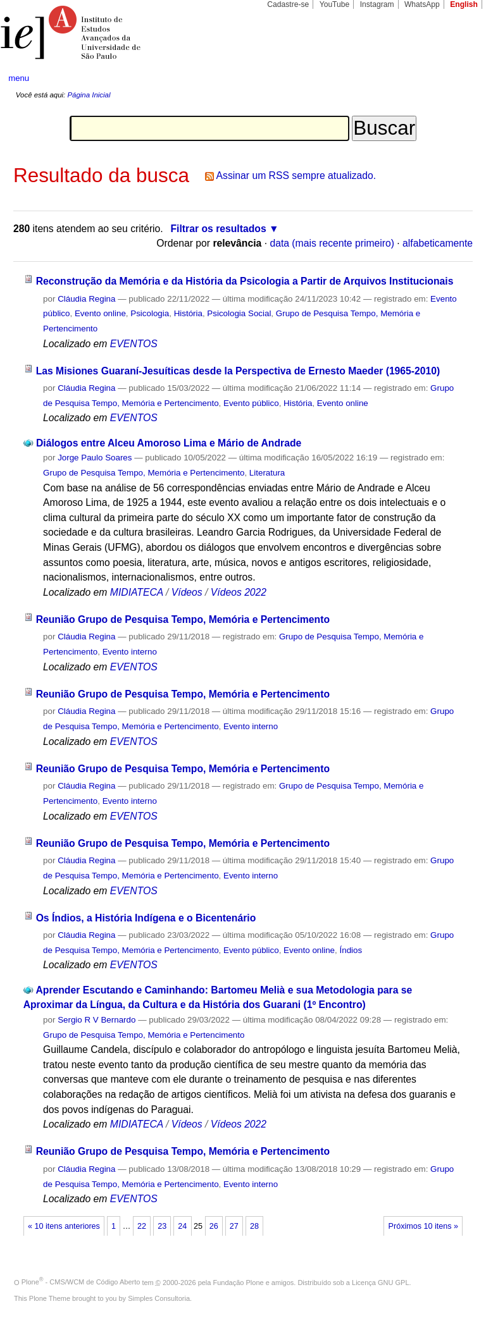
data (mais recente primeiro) (332, 243)
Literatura (267, 472)
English (464, 4)
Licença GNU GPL (380, 1282)
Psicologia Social (239, 313)
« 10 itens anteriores (64, 1226)
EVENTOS (134, 343)
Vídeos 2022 (238, 592)
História (188, 313)
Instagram (377, 4)
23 (162, 1226)
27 (234, 1226)
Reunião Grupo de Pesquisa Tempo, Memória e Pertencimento (183, 619)
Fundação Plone (238, 1282)
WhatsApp (422, 4)
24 (182, 1226)
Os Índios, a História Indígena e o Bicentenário (146, 918)
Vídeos (186, 592)
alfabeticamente (437, 243)
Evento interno (130, 651)
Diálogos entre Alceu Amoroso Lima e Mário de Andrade (168, 443)
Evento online (100, 313)
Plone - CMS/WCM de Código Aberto (81, 1282)
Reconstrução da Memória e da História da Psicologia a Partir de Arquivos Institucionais (245, 281)
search (452, 78)
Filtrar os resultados (218, 228)
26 (213, 1226)
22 (141, 1226)
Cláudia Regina (86, 299)
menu (18, 78)
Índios (351, 950)
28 (254, 1226)
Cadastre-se (288, 4)
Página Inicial (88, 95)
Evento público (251, 403)
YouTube (335, 4)
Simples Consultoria (159, 1298)
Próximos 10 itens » (423, 1226)
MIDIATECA (136, 592)
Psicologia (149, 313)
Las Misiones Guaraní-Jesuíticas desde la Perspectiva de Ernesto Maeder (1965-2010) (238, 371)
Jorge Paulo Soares (95, 457)
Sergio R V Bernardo (96, 1020)
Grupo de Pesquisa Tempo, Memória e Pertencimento (143, 472)
